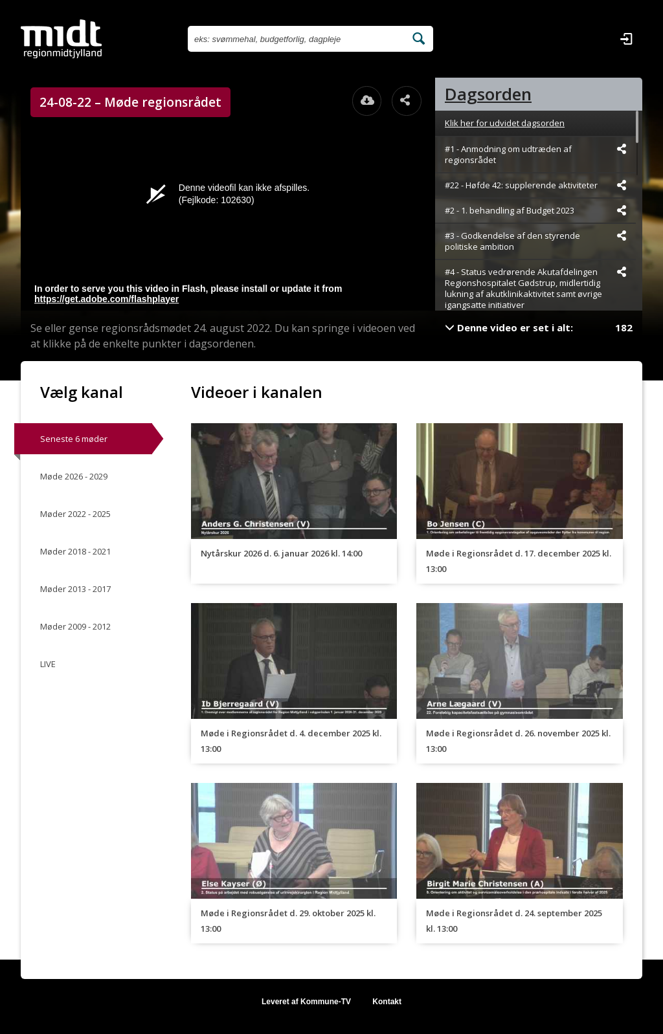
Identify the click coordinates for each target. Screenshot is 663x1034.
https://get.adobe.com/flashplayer (106, 299)
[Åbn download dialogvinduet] (367, 101)
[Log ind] (626, 39)
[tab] (538, 94)
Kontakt (386, 1001)
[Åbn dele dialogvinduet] (406, 101)
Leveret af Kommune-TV (306, 1001)
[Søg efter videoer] (296, 39)
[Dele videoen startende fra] (621, 149)
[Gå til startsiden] (61, 38)
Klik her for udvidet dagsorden (505, 123)
